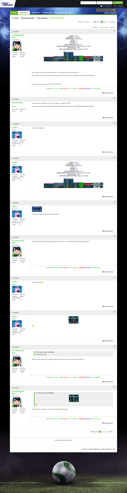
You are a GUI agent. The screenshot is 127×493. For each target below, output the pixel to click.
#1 (114, 30)
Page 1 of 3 (97, 22)
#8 (114, 311)
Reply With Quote (108, 93)
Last (113, 22)
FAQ (66, 12)
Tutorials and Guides (27, 18)
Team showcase (42, 18)
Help (115, 6)
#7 (114, 277)
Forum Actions (47, 12)
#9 (114, 346)
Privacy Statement (94, 449)
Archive (85, 449)
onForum (56, 88)
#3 (114, 123)
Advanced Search (110, 13)
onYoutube (73, 88)
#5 (114, 202)
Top (114, 449)
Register (120, 6)
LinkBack (94, 27)
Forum (14, 12)
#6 (114, 236)
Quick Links (58, 12)
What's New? (24, 12)
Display (112, 27)
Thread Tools (103, 27)
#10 (114, 387)
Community (36, 12)
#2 (114, 98)
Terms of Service (106, 449)
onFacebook (97, 88)
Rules (71, 12)
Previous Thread (59, 440)
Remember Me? (107, 6)
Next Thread (68, 440)
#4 (114, 157)
